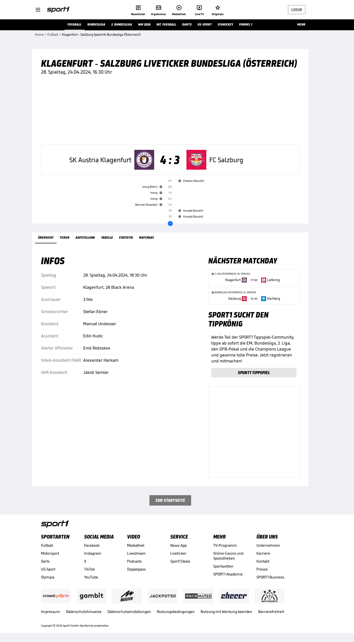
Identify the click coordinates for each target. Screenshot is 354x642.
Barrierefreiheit (271, 611)
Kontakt (262, 561)
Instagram (92, 553)
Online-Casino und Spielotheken (228, 556)
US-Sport (48, 569)
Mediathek (135, 545)
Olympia (47, 577)
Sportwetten (223, 566)
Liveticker (178, 553)
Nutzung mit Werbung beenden (226, 611)
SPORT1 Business (270, 577)
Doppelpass (136, 569)
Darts (45, 561)
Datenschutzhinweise (84, 611)
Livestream (136, 553)
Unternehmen (268, 545)
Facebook (92, 545)
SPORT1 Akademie (228, 574)
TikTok (89, 569)
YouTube (91, 577)
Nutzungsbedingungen (176, 611)
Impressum (50, 611)
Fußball (47, 545)
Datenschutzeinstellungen (129, 611)
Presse (262, 569)
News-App (178, 545)
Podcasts (134, 561)
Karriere (263, 553)
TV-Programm (225, 545)
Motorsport (50, 553)
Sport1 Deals (180, 561)
